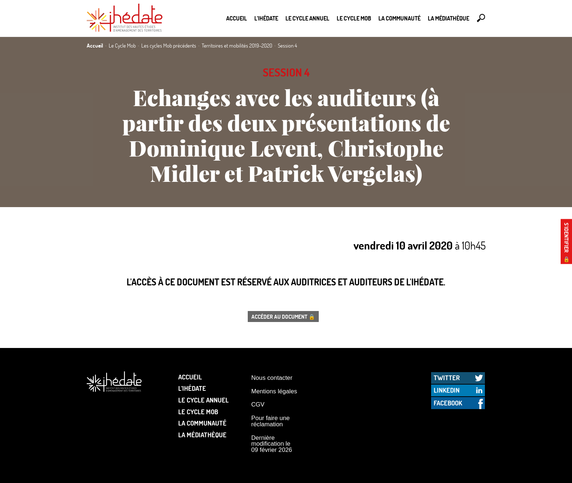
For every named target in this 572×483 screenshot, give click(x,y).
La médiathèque (448, 18)
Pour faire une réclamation (270, 421)
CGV (258, 404)
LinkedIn (447, 390)
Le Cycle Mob (354, 18)
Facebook (448, 402)
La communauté (399, 18)
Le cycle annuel (307, 18)
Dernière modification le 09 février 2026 (271, 443)
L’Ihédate (266, 18)
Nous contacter (271, 377)
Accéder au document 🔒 (283, 316)
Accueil (236, 18)
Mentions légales (274, 391)
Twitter (447, 377)
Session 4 (286, 72)
